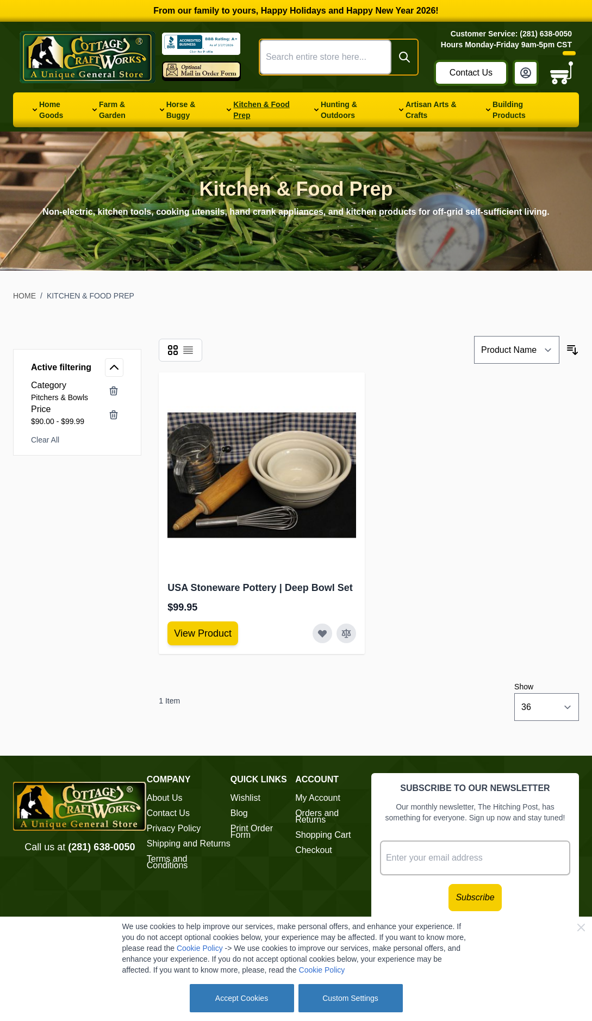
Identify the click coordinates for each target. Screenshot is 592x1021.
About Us (165, 797)
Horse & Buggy (181, 110)
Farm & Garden (112, 110)
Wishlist (245, 797)
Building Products (509, 110)
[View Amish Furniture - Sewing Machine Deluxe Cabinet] (202, 633)
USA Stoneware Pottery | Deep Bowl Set (259, 587)
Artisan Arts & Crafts (431, 110)
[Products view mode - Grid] (172, 350)
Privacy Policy (174, 828)
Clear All (45, 439)
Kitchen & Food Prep (261, 110)
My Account (317, 797)
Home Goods (51, 110)
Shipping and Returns (188, 843)
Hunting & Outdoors (339, 110)
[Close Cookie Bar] (581, 927)
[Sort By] (516, 350)
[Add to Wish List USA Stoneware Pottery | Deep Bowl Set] (322, 633)
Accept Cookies (241, 998)
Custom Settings (350, 998)
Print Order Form (251, 831)
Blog (239, 813)
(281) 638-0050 (101, 847)
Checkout (313, 850)
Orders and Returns (317, 816)
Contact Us (471, 72)
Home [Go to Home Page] (24, 295)
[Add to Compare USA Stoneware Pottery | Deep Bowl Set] (346, 633)
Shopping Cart (323, 834)
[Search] (404, 57)
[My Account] (526, 73)
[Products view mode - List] (188, 350)
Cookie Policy (200, 948)
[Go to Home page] (87, 57)
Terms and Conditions (167, 862)
